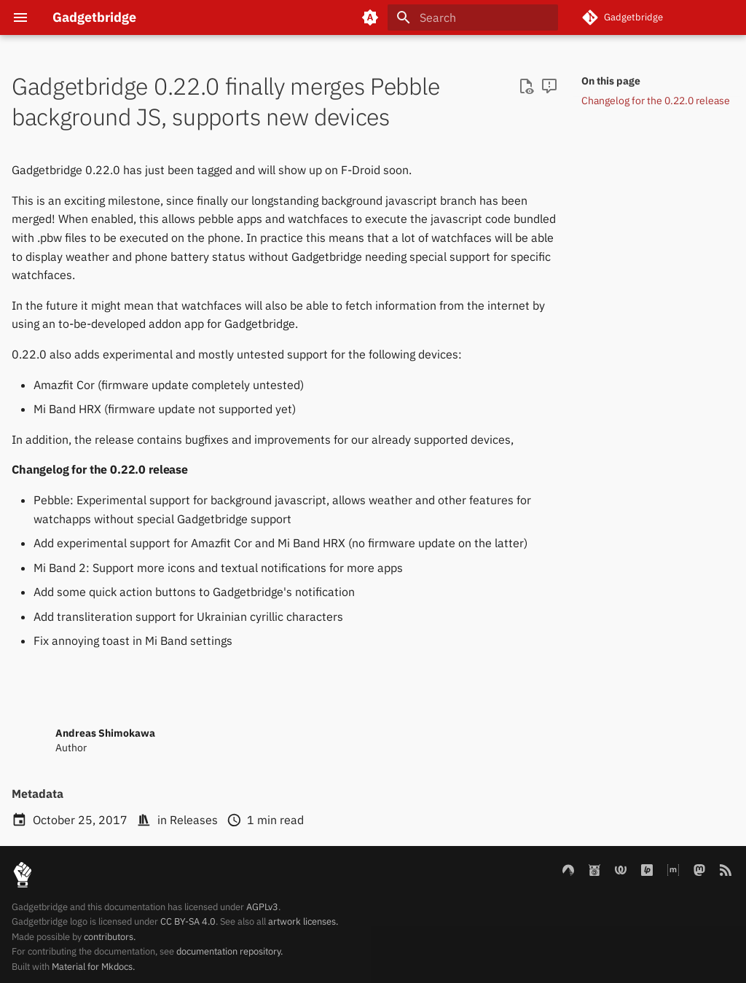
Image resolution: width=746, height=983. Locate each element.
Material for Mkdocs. (93, 966)
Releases (194, 819)
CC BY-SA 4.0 (188, 921)
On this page (610, 80)
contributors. (110, 937)
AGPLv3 (262, 907)
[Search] (473, 17)
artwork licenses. (303, 921)
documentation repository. (229, 951)
